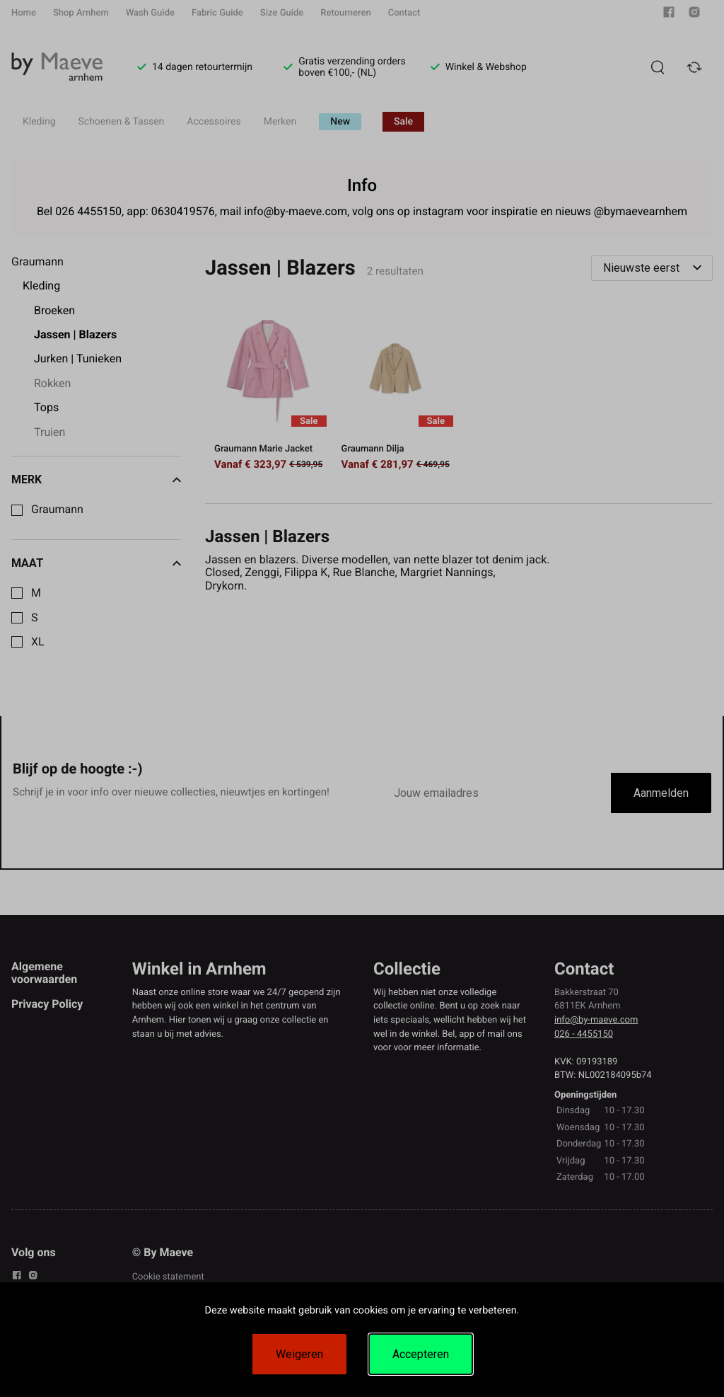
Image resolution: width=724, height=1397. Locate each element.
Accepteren (420, 1354)
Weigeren (299, 1354)
